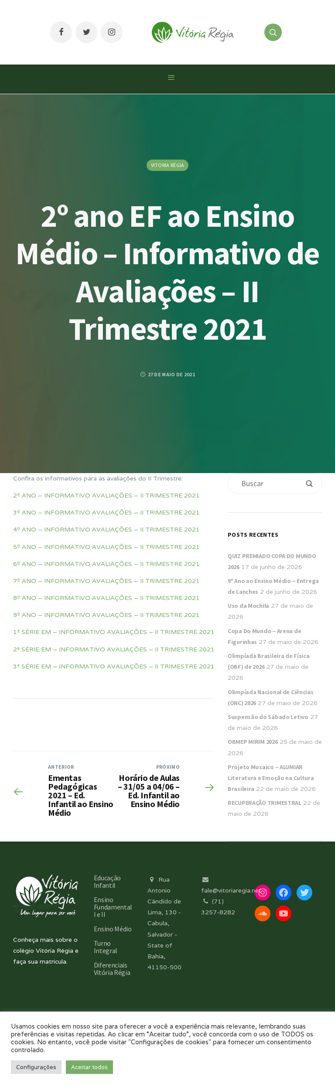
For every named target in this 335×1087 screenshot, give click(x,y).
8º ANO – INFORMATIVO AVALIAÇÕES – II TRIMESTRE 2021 (106, 598)
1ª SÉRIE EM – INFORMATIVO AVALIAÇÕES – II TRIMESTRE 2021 (114, 632)
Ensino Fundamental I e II (113, 907)
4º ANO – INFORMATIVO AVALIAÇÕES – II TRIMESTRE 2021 (106, 529)
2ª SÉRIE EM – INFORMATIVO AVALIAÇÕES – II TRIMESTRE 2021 (114, 649)
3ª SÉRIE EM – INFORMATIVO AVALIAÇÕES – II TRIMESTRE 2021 (114, 666)
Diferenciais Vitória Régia (112, 969)
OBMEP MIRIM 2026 (253, 742)
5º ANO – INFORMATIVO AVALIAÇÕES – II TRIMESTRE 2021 (106, 547)
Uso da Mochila (248, 606)
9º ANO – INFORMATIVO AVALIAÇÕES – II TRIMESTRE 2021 (106, 615)
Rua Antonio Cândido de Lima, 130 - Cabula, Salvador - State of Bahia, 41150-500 (164, 923)
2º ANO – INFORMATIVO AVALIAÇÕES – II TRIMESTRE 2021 (106, 495)
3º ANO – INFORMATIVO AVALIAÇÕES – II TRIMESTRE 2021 (106, 512)
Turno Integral (105, 947)
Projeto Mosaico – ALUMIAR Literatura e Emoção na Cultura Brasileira (271, 778)
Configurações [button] (36, 1067)
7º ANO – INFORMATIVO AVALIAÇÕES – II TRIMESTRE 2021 (106, 581)
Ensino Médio (113, 928)
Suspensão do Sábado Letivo (268, 717)
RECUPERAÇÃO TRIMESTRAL (264, 803)
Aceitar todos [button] (89, 1067)
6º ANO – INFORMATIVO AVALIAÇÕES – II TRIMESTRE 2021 (106, 564)
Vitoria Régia (168, 165)
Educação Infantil (107, 881)
